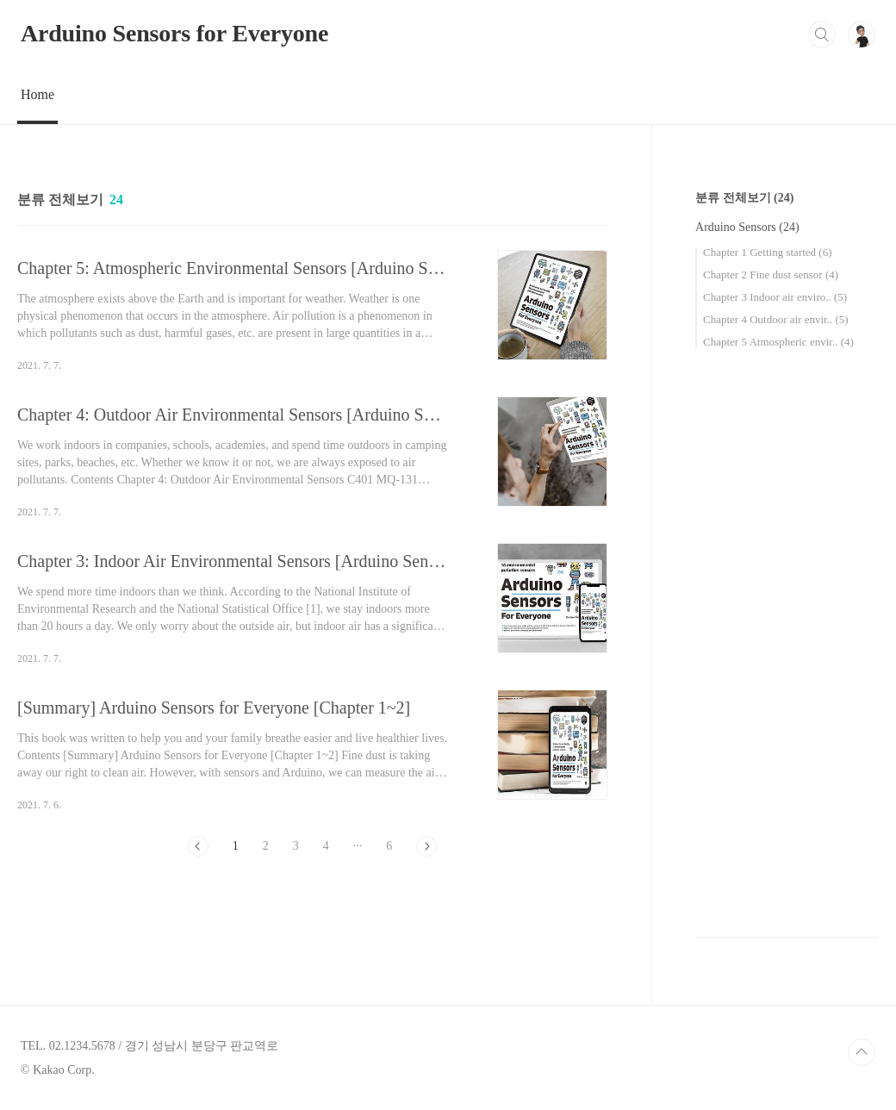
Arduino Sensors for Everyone (174, 33)
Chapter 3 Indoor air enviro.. (775, 296)
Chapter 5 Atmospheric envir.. (778, 341)
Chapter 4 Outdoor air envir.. (776, 319)
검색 (822, 34)
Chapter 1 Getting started (767, 252)
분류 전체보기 (744, 197)
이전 (198, 846)
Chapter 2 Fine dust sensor (770, 274)
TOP (861, 1052)
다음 (426, 846)
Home (37, 94)
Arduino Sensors (747, 227)
